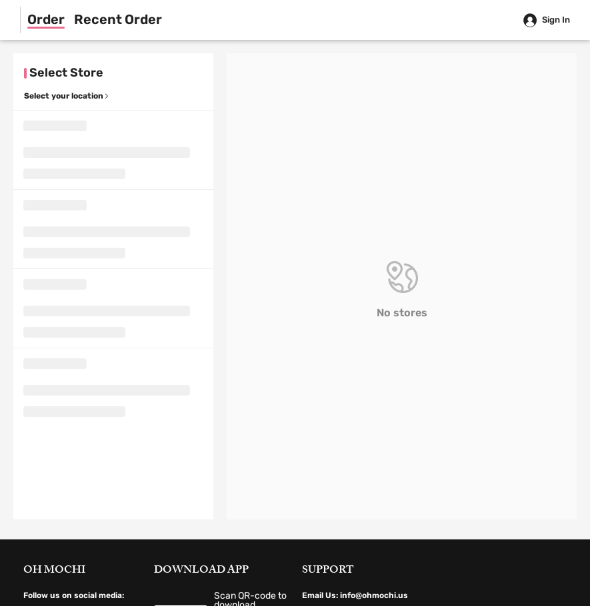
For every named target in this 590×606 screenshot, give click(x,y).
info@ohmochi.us (374, 595)
